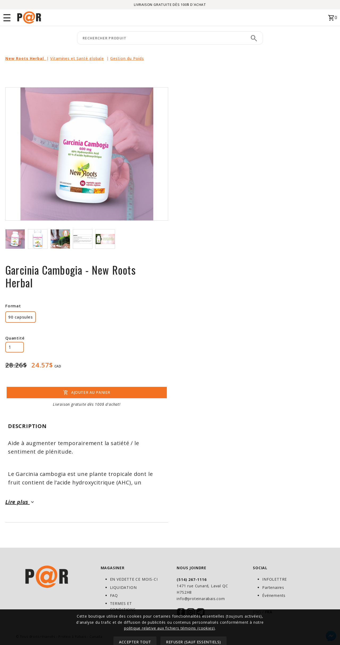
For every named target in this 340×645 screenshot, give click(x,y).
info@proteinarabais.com (201, 598)
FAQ (114, 595)
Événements (274, 595)
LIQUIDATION (123, 587)
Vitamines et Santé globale (77, 58)
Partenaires (273, 587)
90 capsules (20, 317)
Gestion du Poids (127, 58)
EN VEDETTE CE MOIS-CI (134, 579)
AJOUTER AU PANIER (86, 392)
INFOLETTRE (274, 579)
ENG (257, 611)
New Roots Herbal (25, 58)
